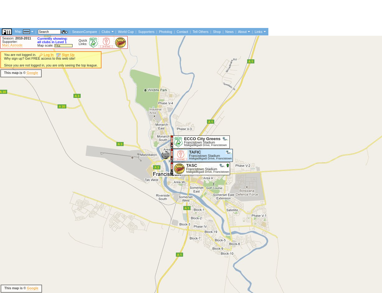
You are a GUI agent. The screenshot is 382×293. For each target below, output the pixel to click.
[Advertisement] (113, 172)
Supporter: (10, 41)
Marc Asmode (12, 45)
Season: (16, 38)
